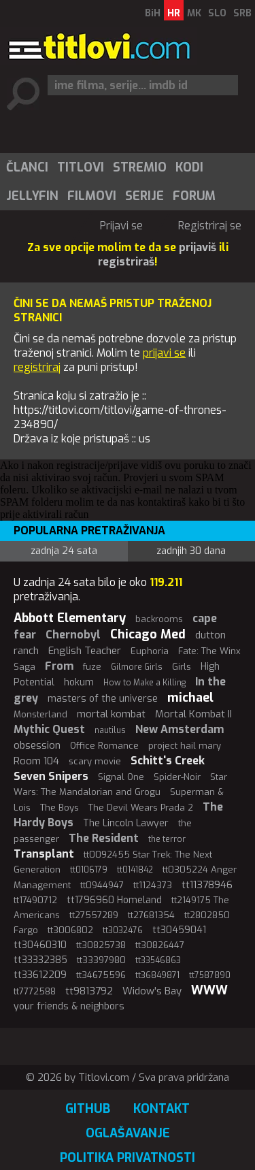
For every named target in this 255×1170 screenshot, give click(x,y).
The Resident (104, 838)
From (59, 666)
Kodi (189, 167)
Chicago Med (148, 634)
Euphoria (150, 651)
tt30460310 (40, 945)
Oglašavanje (128, 1133)
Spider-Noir (177, 777)
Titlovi (80, 167)
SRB (242, 13)
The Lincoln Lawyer (126, 823)
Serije (144, 196)
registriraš (126, 262)
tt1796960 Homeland (114, 900)
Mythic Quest (49, 729)
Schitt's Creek (168, 760)
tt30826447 (159, 945)
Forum (194, 196)
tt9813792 (89, 991)
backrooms (159, 619)
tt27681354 (151, 915)
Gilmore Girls (137, 667)
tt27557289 (93, 915)
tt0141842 (135, 869)
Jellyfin (32, 196)
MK (194, 13)
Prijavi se (121, 225)
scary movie (95, 761)
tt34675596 (101, 975)
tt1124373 (152, 885)
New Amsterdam (179, 729)
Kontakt (161, 1109)
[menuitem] (26, 167)
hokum (79, 682)
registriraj (37, 367)
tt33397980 (101, 960)
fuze (92, 666)
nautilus (110, 730)
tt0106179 (88, 869)
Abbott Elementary (70, 618)
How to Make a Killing (144, 682)
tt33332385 (40, 960)
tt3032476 (123, 930)
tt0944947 (102, 885)
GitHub (87, 1109)
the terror (167, 839)
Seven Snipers (51, 776)
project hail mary (184, 745)
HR (173, 13)
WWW (209, 990)
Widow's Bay (152, 991)
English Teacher (84, 650)
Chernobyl (73, 635)
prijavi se (164, 353)
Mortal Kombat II (193, 714)
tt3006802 (70, 930)
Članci (27, 167)
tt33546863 (158, 960)
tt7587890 (210, 975)
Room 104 (36, 761)
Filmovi (91, 196)
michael (190, 697)
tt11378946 (207, 885)
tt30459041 (179, 930)
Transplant (44, 854)
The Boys (59, 807)
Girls (181, 666)
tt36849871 (157, 975)
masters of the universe (103, 698)
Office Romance (104, 745)
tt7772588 (35, 991)
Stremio (140, 167)
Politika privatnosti (127, 1158)
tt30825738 (101, 945)
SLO (217, 13)
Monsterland (40, 714)
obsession (37, 745)
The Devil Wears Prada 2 (140, 807)
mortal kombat (111, 714)
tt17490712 (35, 900)
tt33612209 (40, 975)
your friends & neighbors (69, 1006)
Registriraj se (209, 225)
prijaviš (197, 247)
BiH (152, 13)
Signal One (121, 777)
